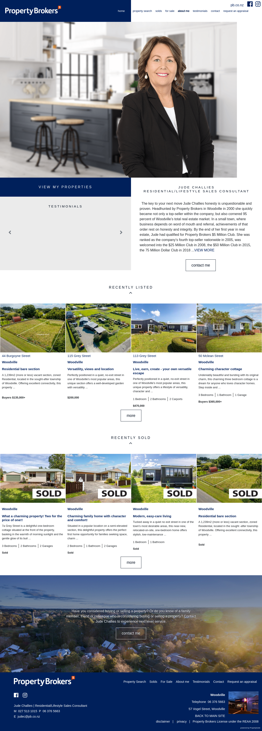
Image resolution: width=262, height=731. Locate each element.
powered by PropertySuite (250, 728)
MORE (131, 415)
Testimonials (200, 11)
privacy (182, 721)
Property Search (142, 11)
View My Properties (65, 187)
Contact (215, 11)
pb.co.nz (238, 5)
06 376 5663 (49, 711)
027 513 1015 (25, 711)
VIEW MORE (204, 250)
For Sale (169, 11)
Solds (158, 11)
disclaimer (163, 721)
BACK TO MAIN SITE (210, 716)
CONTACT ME (201, 265)
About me (183, 11)
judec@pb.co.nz (29, 716)
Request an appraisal (235, 11)
